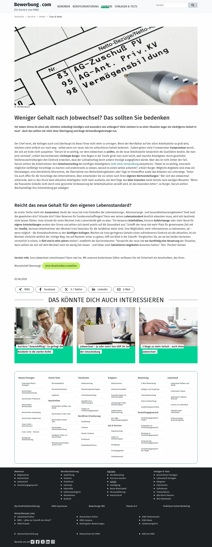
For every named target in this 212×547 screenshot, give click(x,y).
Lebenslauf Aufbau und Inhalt (180, 384)
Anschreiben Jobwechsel (31, 418)
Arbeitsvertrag (87, 383)
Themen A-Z (131, 506)
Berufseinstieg (117, 474)
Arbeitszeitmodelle (118, 389)
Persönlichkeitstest (59, 389)
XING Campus (86, 520)
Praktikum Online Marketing (176, 506)
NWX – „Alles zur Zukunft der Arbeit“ (34, 520)
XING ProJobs (23, 523)
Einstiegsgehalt (117, 450)
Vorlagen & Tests (126, 6)
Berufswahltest (58, 383)
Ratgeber (161, 481)
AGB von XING (148, 533)
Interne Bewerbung (148, 401)
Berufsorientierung (86, 6)
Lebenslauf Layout (178, 391)
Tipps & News (55, 16)
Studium (84, 427)
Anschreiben (23, 478)
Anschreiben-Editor (89, 516)
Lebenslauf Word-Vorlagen (29, 384)
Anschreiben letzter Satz (59, 420)
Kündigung (115, 444)
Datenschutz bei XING (90, 533)
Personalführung (118, 492)
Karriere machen (118, 478)
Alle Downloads (164, 498)
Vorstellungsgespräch (27, 485)
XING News (147, 520)
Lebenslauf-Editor (25, 516)
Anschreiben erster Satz (61, 414)
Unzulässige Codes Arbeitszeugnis (118, 404)
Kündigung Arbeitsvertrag (27, 438)
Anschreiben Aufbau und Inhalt (61, 407)
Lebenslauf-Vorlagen (166, 478)
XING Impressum (59, 506)
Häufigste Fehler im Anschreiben (59, 436)
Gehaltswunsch (117, 456)
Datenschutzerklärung (27, 533)
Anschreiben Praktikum (31, 398)
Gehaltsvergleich (150, 523)
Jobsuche (68, 485)
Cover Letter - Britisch (30, 432)
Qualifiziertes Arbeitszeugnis (87, 402)
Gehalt (42, 16)
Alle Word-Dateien (165, 495)
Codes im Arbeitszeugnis (117, 438)
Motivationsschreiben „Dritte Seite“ (60, 444)
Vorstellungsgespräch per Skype (149, 449)
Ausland (67, 498)
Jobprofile (68, 488)
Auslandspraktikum (89, 445)
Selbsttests (162, 488)
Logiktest (55, 395)
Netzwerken (69, 495)
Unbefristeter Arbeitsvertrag (117, 411)
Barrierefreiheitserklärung (27, 506)
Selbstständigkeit (72, 492)
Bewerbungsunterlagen (90, 389)
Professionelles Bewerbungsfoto (177, 419)
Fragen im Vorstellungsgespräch (89, 409)
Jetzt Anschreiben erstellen (61, 266)
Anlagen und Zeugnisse (150, 389)
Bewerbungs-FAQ (97, 506)
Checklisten (162, 485)
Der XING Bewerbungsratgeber (119, 419)
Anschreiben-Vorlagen (167, 474)
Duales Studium (87, 433)
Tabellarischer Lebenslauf (176, 411)
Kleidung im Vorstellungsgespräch (149, 434)
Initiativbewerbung (88, 395)
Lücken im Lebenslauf (179, 404)
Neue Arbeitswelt (118, 488)
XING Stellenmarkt (150, 516)
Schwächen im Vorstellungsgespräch (149, 426)
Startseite (19, 16)
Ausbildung (85, 421)
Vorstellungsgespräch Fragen (149, 419)
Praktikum (85, 439)
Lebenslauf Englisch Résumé (179, 398)
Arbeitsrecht (116, 495)
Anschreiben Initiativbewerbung (29, 392)
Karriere (106, 6)
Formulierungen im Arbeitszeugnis (118, 396)
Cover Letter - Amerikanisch (27, 425)
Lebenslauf (22, 481)
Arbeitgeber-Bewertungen (92, 523)
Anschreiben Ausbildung (31, 412)
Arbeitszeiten (116, 383)
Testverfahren (163, 492)
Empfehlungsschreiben (150, 407)
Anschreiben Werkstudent (27, 405)
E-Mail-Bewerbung (148, 383)
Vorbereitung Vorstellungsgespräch (149, 442)
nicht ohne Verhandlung (124, 164)
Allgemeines (23, 474)
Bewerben (63, 6)
